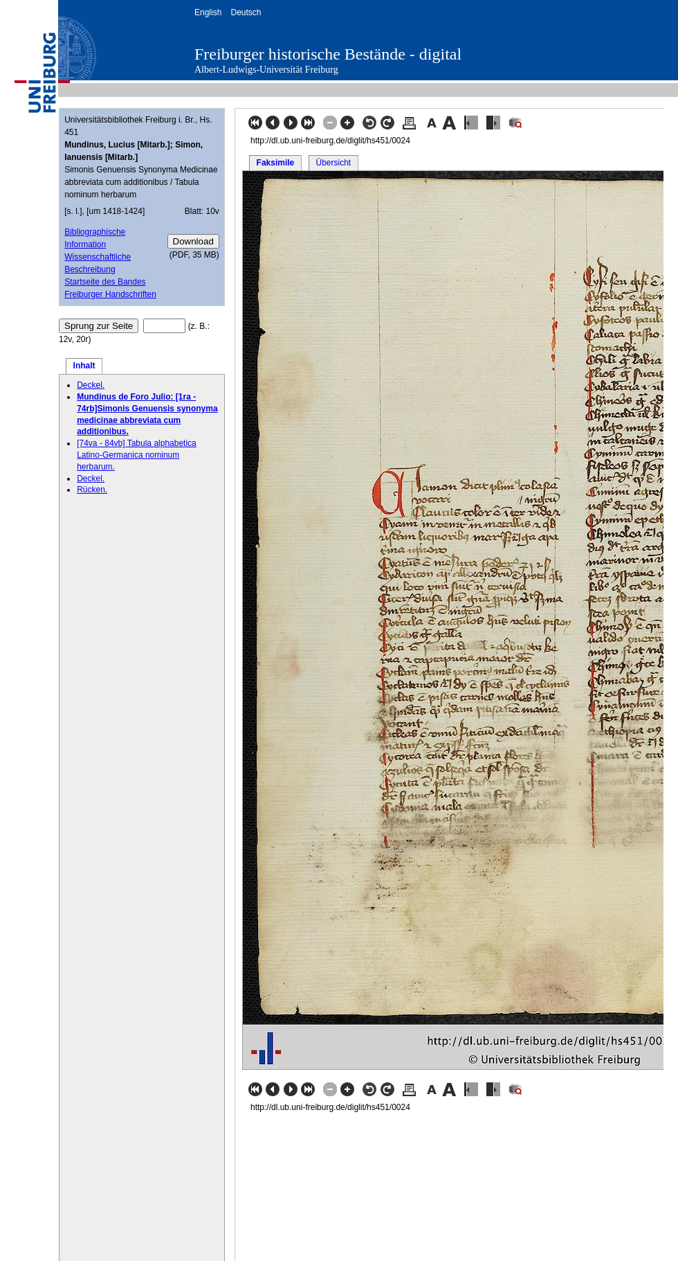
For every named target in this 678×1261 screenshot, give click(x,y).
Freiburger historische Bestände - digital (327, 54)
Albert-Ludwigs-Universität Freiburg (266, 69)
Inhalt (84, 365)
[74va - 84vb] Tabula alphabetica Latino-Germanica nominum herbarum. (136, 455)
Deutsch (245, 12)
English (207, 12)
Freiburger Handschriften (110, 294)
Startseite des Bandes (104, 282)
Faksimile (276, 163)
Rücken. (92, 489)
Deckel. (90, 385)
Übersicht (333, 163)
